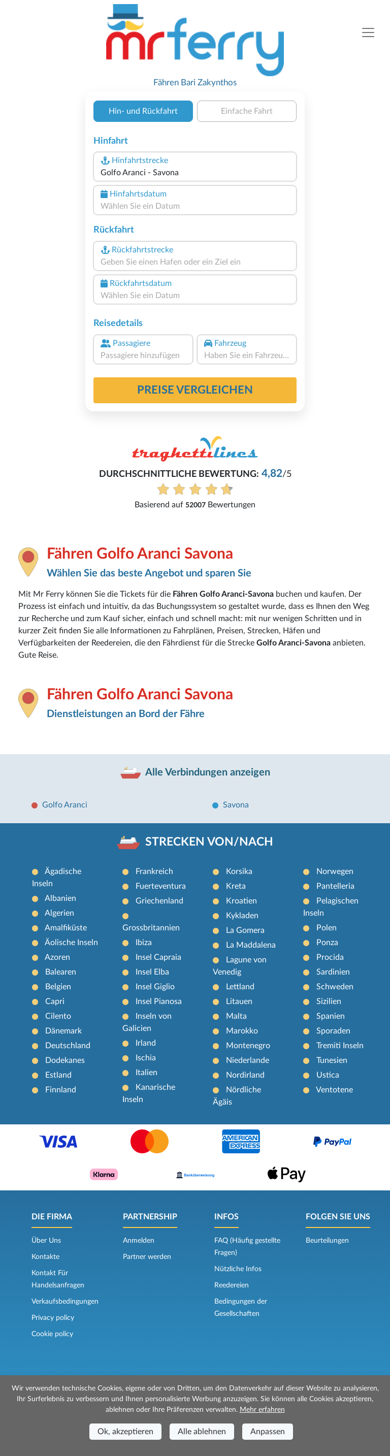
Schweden (334, 987)
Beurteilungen (327, 1240)
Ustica (327, 1075)
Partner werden (147, 1256)
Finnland (60, 1090)
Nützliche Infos (238, 1269)
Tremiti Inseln (340, 1046)
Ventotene (334, 1090)
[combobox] (195, 173)
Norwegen (334, 871)
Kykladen (242, 916)
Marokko (242, 1031)
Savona (236, 805)
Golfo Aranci (64, 805)
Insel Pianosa (159, 1001)
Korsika (239, 871)
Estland (58, 1075)
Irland (146, 1043)
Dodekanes (65, 1060)
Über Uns (46, 1240)
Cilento (58, 1016)
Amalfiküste (66, 928)
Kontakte (45, 1256)
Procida (330, 957)
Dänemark (63, 1031)
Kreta (236, 886)
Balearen (60, 972)
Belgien (58, 987)
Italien (146, 1073)
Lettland (240, 987)
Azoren (57, 957)
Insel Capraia (158, 957)
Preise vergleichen (195, 390)
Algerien (59, 913)
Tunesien (331, 1060)
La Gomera (245, 930)
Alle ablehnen (202, 1432)
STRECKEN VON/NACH (209, 842)
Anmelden (138, 1240)
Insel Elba (152, 972)
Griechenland (159, 901)
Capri (54, 1001)
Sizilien (328, 1001)
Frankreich (154, 871)
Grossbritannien (151, 928)
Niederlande (247, 1060)
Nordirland (245, 1075)
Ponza (327, 943)
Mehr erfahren (262, 1409)
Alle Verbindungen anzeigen (207, 772)
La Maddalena (251, 945)
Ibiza (144, 943)
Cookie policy (52, 1334)
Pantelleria (335, 886)
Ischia (146, 1058)
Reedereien (231, 1285)
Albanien (60, 898)
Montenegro (248, 1046)
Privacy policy (52, 1317)
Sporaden (333, 1031)
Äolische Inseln (71, 943)
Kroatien (241, 901)
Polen (326, 928)
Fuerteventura (161, 886)
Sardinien (333, 972)
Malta (236, 1016)
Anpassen (267, 1432)
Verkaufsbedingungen (65, 1301)
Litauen (239, 1001)
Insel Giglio (155, 987)
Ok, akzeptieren (125, 1432)
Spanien (330, 1016)
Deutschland (67, 1046)
